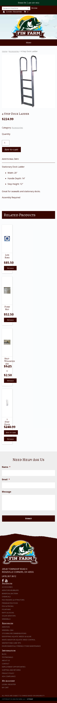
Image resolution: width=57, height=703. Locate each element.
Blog (4, 654)
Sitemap (30, 699)
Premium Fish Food (10, 603)
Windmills (6, 619)
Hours (34, 8)
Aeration (6, 627)
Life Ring (7, 256)
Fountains (6, 609)
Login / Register (9, 684)
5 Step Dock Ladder (8, 423)
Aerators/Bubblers (10, 590)
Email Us (22, 2)
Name (6, 467)
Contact (5, 663)
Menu (28, 42)
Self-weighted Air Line (9, 362)
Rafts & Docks (8, 612)
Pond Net (7, 308)
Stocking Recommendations (14, 633)
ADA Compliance (9, 676)
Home (4, 51)
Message (6, 491)
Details (10, 268)
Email (6, 479)
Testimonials (7, 657)
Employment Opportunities (13, 667)
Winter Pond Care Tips (11, 643)
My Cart (5, 687)
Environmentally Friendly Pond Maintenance (21, 646)
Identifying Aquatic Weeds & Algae (16, 636)
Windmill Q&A (7, 630)
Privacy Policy (8, 673)
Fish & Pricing (8, 606)
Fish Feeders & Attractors (13, 600)
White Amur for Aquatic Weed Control (18, 640)
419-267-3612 (33, 2)
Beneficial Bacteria (10, 593)
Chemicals (6, 596)
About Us (6, 660)
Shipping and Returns (11, 670)
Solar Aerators (9, 616)
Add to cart (11, 149)
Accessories (14, 51)
